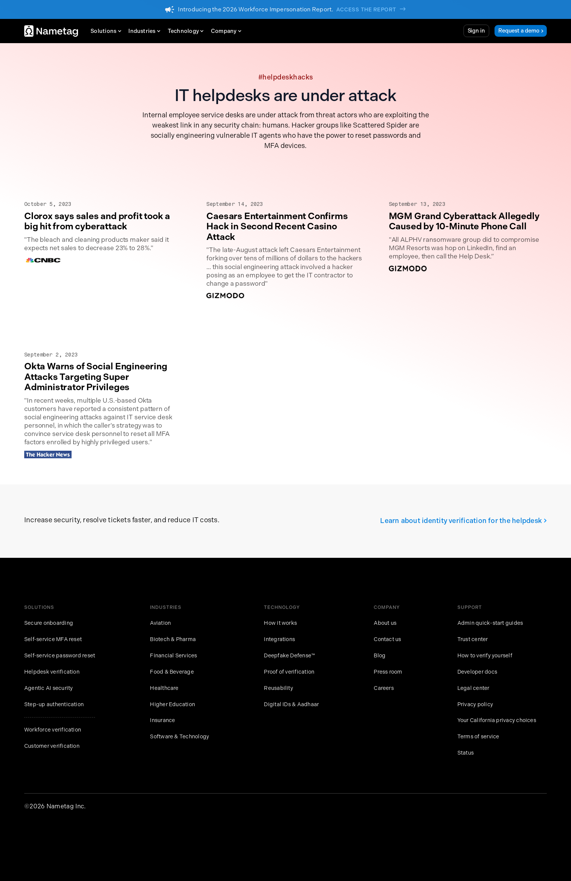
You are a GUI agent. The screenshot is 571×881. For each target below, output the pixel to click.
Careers (384, 688)
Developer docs (477, 672)
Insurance (162, 720)
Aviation (160, 623)
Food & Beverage (172, 672)
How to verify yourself (484, 655)
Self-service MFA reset (53, 639)
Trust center (472, 639)
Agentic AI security (48, 688)
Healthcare (164, 688)
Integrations (279, 639)
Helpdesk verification (52, 672)
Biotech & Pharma (173, 639)
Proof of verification (289, 672)
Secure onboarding (48, 623)
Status (465, 753)
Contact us (387, 639)
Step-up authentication (54, 704)
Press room (388, 672)
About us (385, 623)
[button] (108, 31)
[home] (51, 31)
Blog (379, 655)
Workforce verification (52, 730)
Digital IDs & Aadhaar (291, 704)
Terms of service (478, 736)
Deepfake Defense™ (289, 655)
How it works (280, 623)
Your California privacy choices (496, 720)
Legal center (473, 688)
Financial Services (173, 655)
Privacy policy (475, 704)
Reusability (278, 688)
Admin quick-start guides (490, 623)
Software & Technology (179, 736)
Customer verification (52, 746)
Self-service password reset (59, 655)
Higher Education (172, 704)
